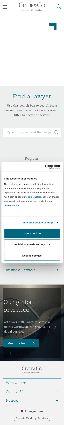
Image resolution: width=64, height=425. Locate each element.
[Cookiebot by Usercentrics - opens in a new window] (45, 166)
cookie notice (33, 196)
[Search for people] (32, 132)
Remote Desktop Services (32, 418)
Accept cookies (32, 233)
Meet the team (18, 343)
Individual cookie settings (38, 222)
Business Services (21, 270)
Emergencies (34, 411)
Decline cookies (32, 255)
